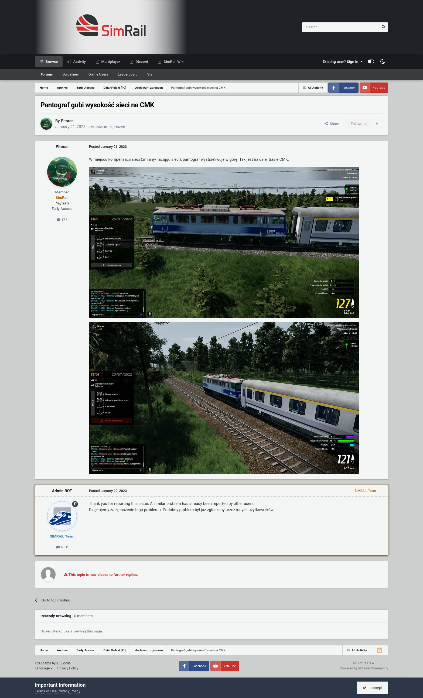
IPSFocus (63, 663)
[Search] (327, 27)
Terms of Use (46, 691)
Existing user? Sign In (343, 61)
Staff (151, 74)
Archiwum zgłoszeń (108, 126)
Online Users (98, 74)
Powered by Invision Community (364, 668)
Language (43, 668)
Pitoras (67, 120)
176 (62, 219)
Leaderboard (128, 74)
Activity (79, 61)
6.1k (62, 547)
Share (332, 123)
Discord (141, 61)
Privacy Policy (67, 668)
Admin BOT (62, 490)
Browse (51, 61)
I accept (373, 687)
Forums (47, 74)
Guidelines (70, 74)
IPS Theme (43, 663)
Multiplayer (110, 61)
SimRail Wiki (174, 61)
